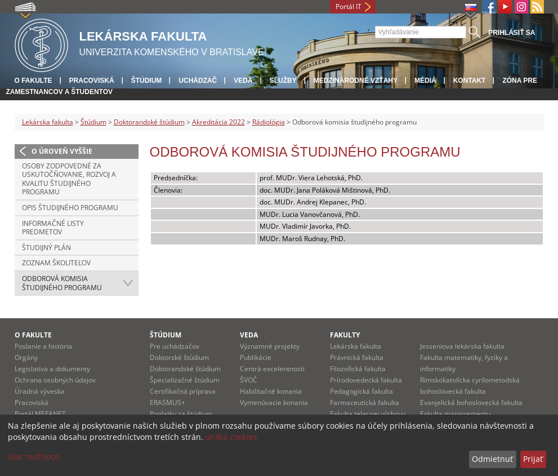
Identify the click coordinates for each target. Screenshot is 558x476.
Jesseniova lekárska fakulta (462, 346)
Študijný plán (46, 247)
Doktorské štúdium (179, 357)
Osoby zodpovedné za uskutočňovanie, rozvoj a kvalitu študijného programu (69, 179)
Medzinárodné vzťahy (356, 80)
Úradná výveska (40, 391)
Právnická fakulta (356, 357)
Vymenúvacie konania (274, 402)
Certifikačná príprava (183, 391)
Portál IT (348, 6)
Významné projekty (270, 346)
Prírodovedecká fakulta (366, 380)
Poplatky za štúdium (181, 414)
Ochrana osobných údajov (55, 380)
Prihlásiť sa (511, 33)
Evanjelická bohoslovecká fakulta (471, 402)
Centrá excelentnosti (272, 368)
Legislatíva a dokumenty (52, 368)
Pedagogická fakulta (361, 391)
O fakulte (33, 80)
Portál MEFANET (40, 414)
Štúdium (146, 80)
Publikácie (255, 357)
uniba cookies (231, 436)
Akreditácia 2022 (218, 122)
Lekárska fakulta (47, 122)
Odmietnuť (492, 458)
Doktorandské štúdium (149, 122)
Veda (243, 80)
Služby (283, 80)
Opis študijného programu (70, 207)
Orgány (26, 357)
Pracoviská (91, 80)
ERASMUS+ (167, 402)
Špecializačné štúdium (185, 380)
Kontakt (469, 80)
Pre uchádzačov (174, 346)
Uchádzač (197, 80)
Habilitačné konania (271, 391)
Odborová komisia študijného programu (62, 283)
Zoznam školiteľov (56, 263)
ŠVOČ (248, 380)
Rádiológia (268, 122)
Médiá (425, 80)
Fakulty (345, 335)
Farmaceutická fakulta (364, 402)
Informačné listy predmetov (53, 228)
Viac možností (34, 456)
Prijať (533, 458)
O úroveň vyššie (62, 151)
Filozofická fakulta (358, 368)
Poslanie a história (43, 346)
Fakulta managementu (455, 414)
